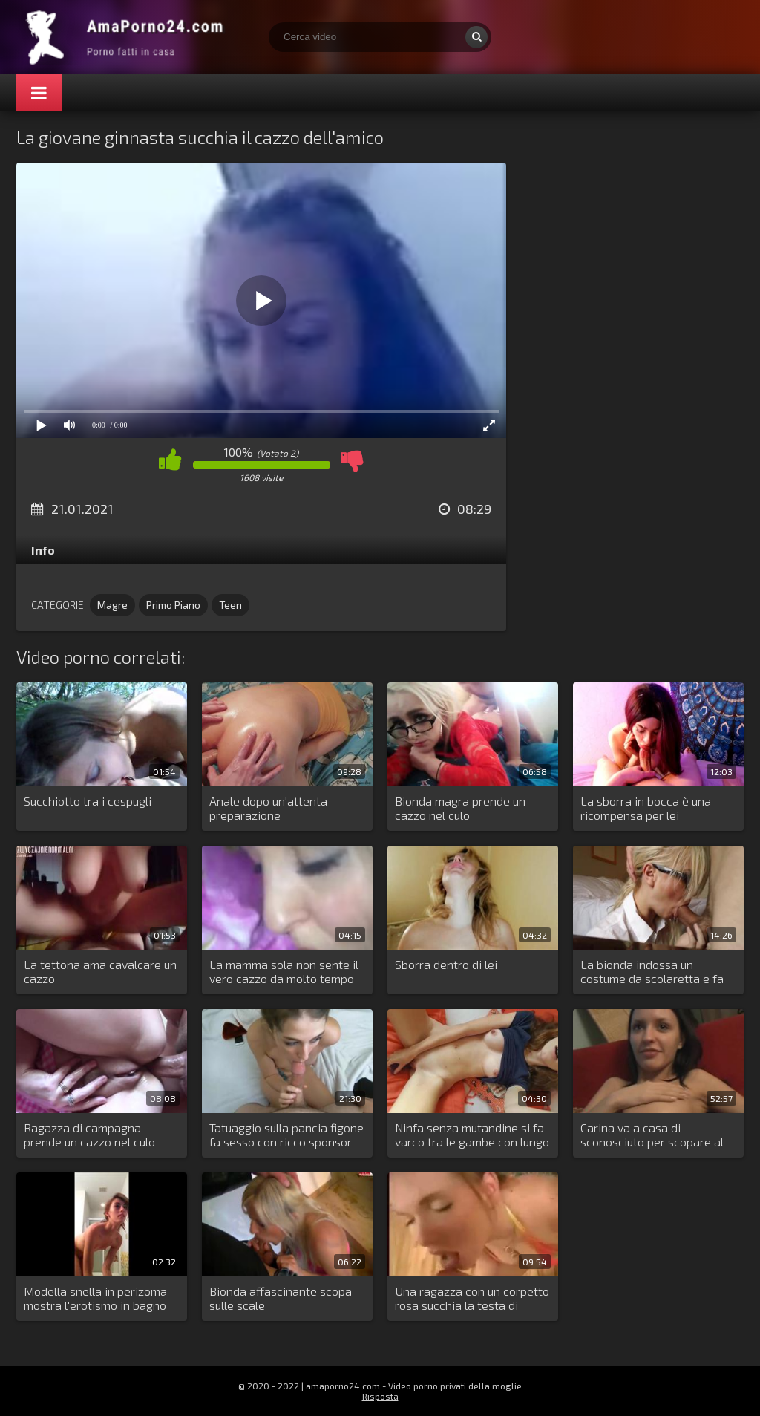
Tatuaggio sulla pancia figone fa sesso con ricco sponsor (286, 1134)
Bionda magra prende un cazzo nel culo (460, 808)
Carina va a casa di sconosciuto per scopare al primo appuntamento (652, 1135)
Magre (112, 604)
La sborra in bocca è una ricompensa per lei (645, 808)
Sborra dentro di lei (446, 964)
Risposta (380, 1396)
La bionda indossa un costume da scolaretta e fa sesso (652, 972)
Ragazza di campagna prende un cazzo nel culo (89, 1134)
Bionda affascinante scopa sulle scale (280, 1298)
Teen (230, 604)
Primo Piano (173, 604)
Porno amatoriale (127, 37)
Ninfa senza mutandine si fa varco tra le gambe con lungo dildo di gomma (472, 1135)
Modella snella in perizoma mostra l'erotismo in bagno (95, 1298)
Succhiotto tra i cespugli (87, 801)
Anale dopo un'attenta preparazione (268, 808)
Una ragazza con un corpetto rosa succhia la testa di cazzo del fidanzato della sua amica (472, 1299)
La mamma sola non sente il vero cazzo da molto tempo (283, 971)
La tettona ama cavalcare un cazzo (100, 971)
